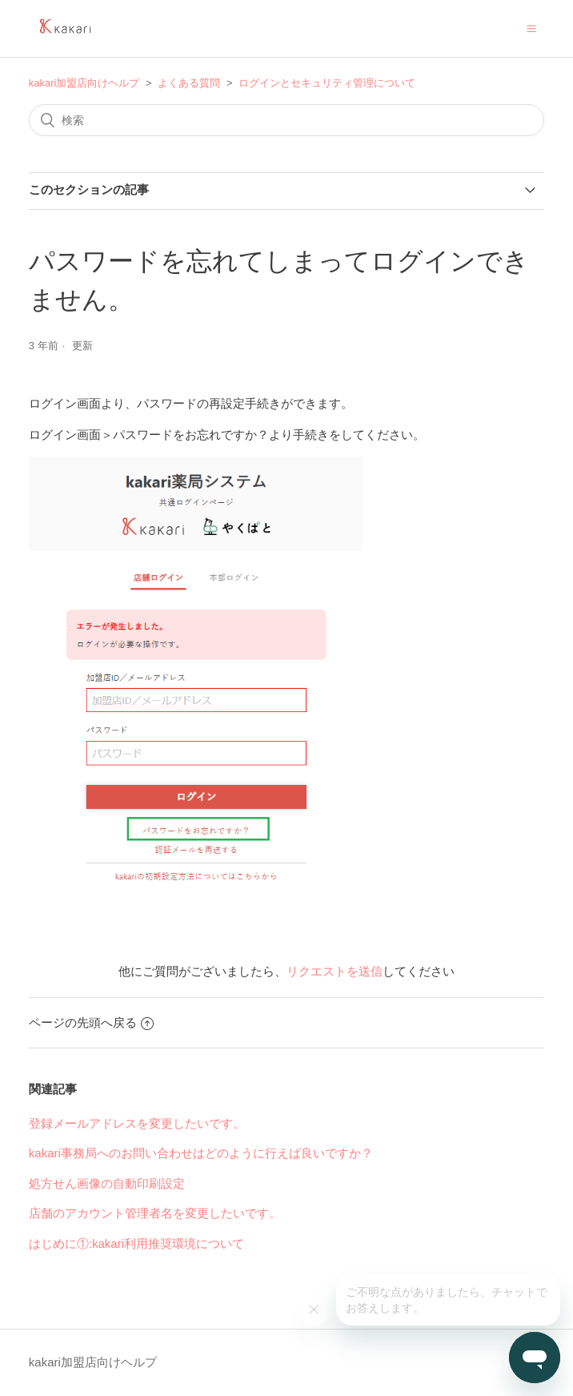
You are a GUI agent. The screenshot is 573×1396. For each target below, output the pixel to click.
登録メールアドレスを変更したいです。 (137, 1123)
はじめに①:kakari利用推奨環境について (136, 1243)
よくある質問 (189, 83)
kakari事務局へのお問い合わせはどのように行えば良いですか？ (201, 1153)
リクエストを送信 (334, 971)
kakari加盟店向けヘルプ (84, 83)
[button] (531, 28)
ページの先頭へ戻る (91, 1022)
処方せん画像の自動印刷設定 (107, 1183)
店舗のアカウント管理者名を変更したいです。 (155, 1213)
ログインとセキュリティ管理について (326, 83)
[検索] (286, 120)
